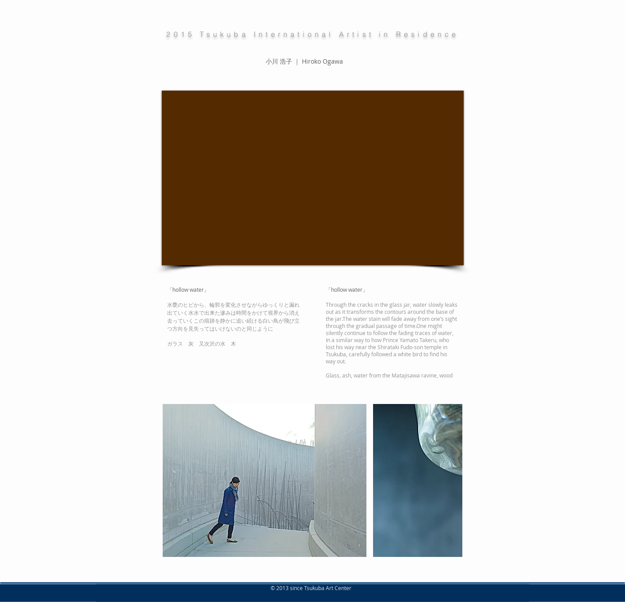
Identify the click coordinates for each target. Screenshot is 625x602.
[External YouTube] (312, 178)
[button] (264, 480)
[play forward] (451, 480)
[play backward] (174, 480)
